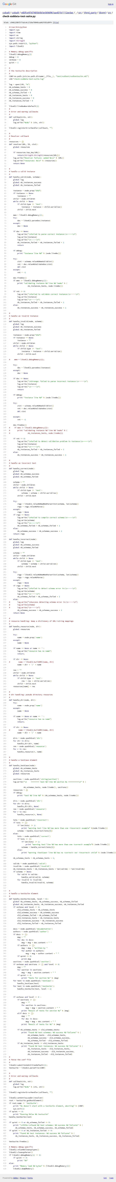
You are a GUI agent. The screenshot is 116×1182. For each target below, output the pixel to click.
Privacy (23, 1178)
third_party (90, 12)
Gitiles (15, 1178)
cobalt (6, 12)
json (111, 1178)
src (80, 12)
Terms (30, 1178)
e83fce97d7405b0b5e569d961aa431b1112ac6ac (47, 12)
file (56, 22)
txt (105, 1178)
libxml (102, 12)
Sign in (110, 4)
